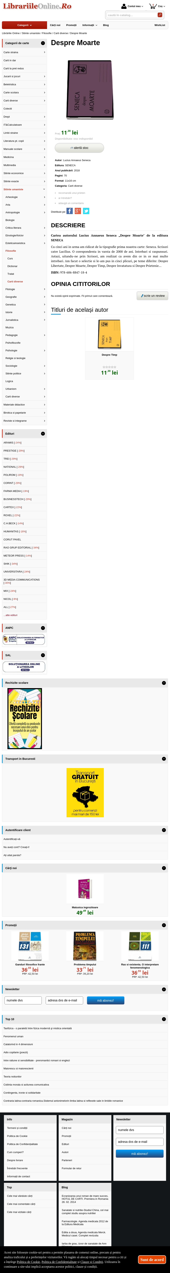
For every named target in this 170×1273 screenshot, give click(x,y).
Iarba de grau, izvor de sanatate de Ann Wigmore (84, 1245)
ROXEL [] (12, 515)
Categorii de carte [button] (17, 43)
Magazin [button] (67, 1119)
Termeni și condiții (17, 1127)
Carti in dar (10, 60)
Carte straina (11, 52)
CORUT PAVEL (12, 539)
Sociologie (11, 365)
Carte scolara (11, 92)
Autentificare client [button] (18, 830)
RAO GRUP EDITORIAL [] (21, 547)
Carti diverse (75, 185)
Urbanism (10, 388)
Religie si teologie (15, 358)
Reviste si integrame (15, 420)
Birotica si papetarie (15, 412)
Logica (9, 381)
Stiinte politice (13, 373)
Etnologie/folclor (14, 235)
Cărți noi (66, 1127)
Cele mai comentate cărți (21, 1203)
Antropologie (12, 212)
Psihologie (11, 350)
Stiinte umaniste (13, 189)
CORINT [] (12, 483)
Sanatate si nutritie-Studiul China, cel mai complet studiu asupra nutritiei (85, 1212)
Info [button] (9, 1119)
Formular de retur (71, 1168)
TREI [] (10, 458)
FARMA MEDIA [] (16, 491)
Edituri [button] (9, 433)
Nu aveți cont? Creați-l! (16, 847)
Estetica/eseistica (15, 243)
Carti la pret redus (14, 68)
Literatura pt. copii (14, 140)
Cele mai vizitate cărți (19, 1212)
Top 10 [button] (9, 1019)
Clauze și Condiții (91, 1262)
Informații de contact (18, 1176)
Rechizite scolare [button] (16, 682)
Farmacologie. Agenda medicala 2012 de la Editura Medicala (85, 1223)
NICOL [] (11, 599)
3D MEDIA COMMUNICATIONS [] (22, 581)
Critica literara (13, 227)
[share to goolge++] (78, 211)
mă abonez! (105, 1000)
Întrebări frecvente (17, 1168)
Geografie (11, 296)
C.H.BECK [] (14, 523)
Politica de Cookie (17, 1136)
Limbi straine (11, 132)
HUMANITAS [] (15, 531)
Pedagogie (11, 335)
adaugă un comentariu (71, 203)
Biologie (10, 220)
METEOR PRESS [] (18, 555)
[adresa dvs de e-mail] (64, 1000)
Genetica (10, 304)
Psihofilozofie (13, 342)
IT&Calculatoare (13, 124)
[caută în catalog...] (130, 15)
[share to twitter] (86, 211)
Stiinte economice (14, 173)
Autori (65, 1152)
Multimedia (10, 165)
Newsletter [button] (12, 989)
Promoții (66, 1136)
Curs (10, 258)
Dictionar (12, 266)
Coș (156, 6)
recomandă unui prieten (71, 192)
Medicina (9, 157)
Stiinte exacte (11, 181)
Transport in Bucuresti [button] (20, 758)
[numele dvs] (23, 1000)
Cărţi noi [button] (11, 868)
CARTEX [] (13, 507)
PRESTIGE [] (14, 450)
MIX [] (10, 590)
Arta (7, 204)
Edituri (65, 1144)
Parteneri (67, 1160)
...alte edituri (10, 615)
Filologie (10, 289)
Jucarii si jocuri (12, 76)
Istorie (8, 312)
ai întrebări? (65, 198)
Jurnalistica (11, 319)
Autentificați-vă (12, 839)
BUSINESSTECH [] (17, 499)
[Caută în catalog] (160, 15)
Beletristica (10, 84)
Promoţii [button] (11, 925)
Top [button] (9, 1187)
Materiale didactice (14, 404)
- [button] (43, 43)
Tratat (10, 273)
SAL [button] (8, 655)
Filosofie (10, 250)
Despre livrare (15, 1160)
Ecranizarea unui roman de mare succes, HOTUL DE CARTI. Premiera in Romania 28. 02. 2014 (85, 1198)
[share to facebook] (69, 211)
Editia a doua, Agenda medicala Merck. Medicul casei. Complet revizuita (84, 1234)
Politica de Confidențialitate (22, 1144)
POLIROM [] (13, 474)
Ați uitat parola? (12, 855)
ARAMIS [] (12, 442)
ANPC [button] (9, 627)
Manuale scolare (13, 149)
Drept (7, 116)
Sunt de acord (152, 1259)
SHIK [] (11, 563)
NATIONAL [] (14, 466)
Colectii (8, 108)
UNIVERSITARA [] (17, 571)
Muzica (9, 327)
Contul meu (131, 6)
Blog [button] (65, 1187)
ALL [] (10, 607)
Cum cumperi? (15, 1152)
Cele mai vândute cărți (19, 1195)
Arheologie (11, 197)
